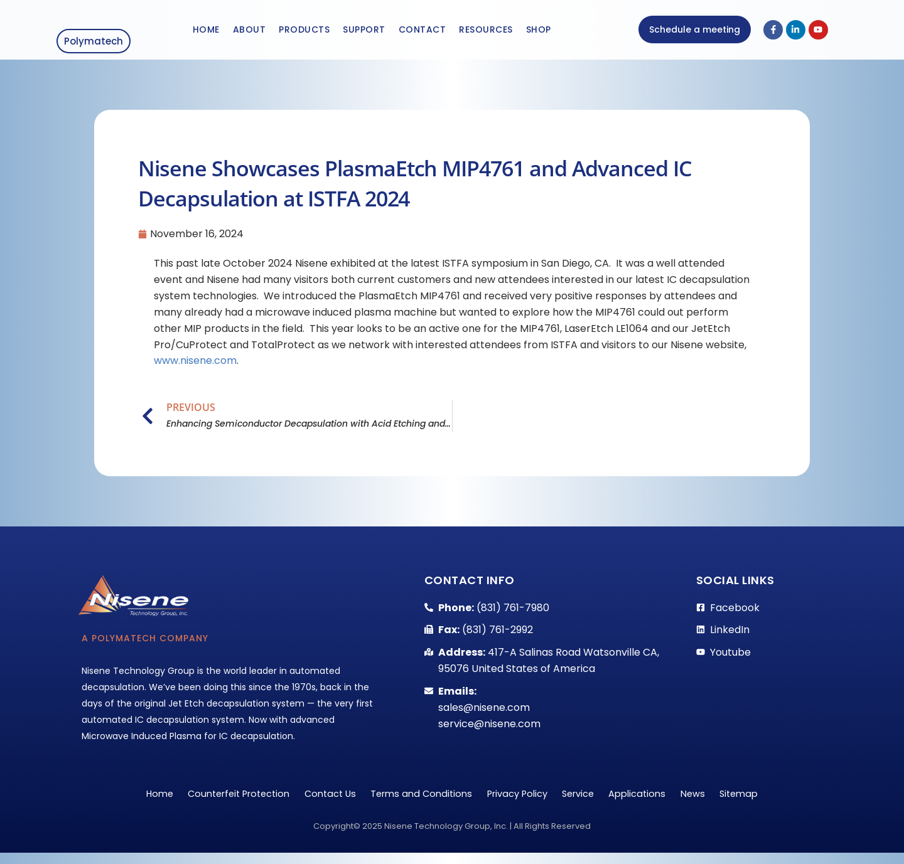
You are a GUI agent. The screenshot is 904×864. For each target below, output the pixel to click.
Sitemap (776, 801)
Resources (486, 32)
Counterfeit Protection (212, 801)
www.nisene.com (195, 366)
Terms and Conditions (416, 801)
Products (304, 32)
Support (364, 32)
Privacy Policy (520, 801)
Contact (422, 32)
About (249, 32)
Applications (658, 801)
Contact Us (315, 801)
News (721, 801)
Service (590, 801)
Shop (538, 32)
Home (206, 32)
